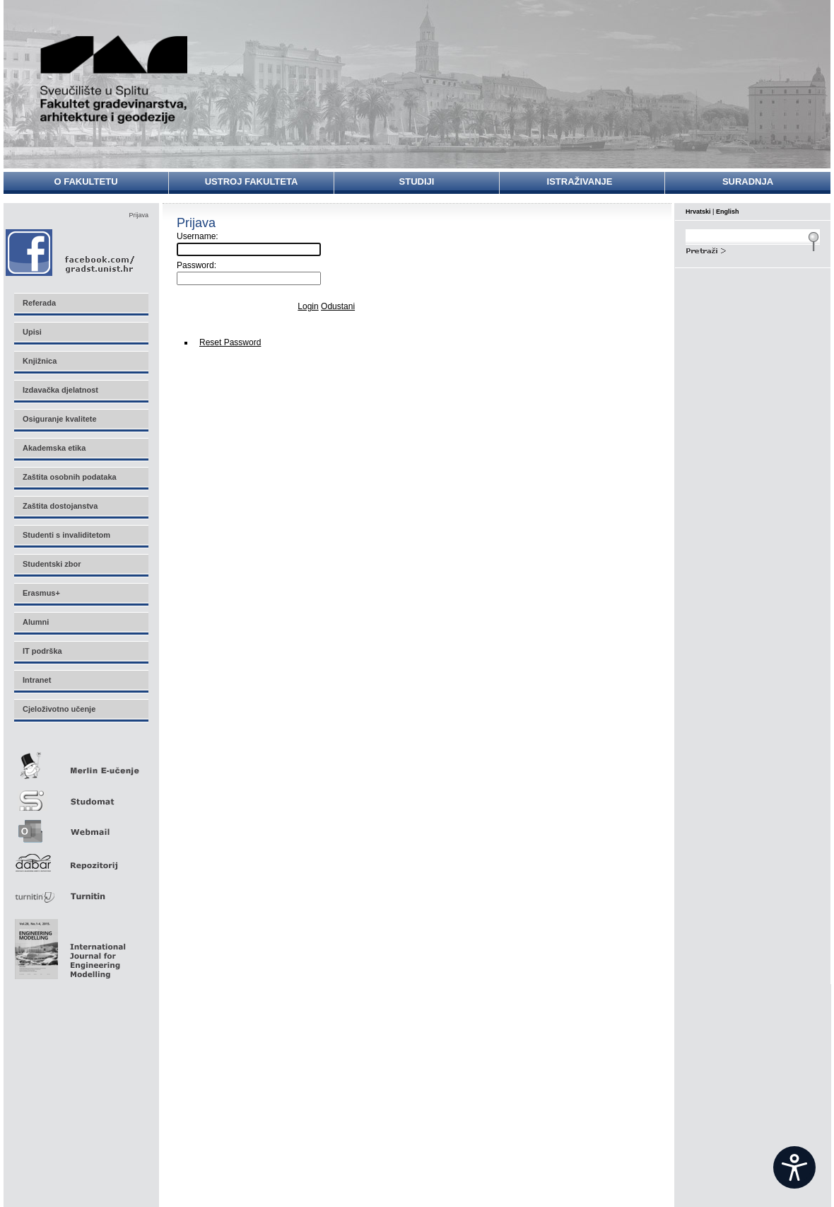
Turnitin (80, 890)
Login (308, 306)
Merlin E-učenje (80, 763)
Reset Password (230, 342)
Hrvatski (698, 211)
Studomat (80, 795)
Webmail (80, 827)
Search (753, 249)
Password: (196, 265)
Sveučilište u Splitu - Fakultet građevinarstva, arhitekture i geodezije (114, 79)
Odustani (338, 306)
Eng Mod (68, 945)
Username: (197, 236)
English (727, 211)
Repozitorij (80, 858)
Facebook (71, 252)
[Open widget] (794, 1167)
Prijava (138, 215)
